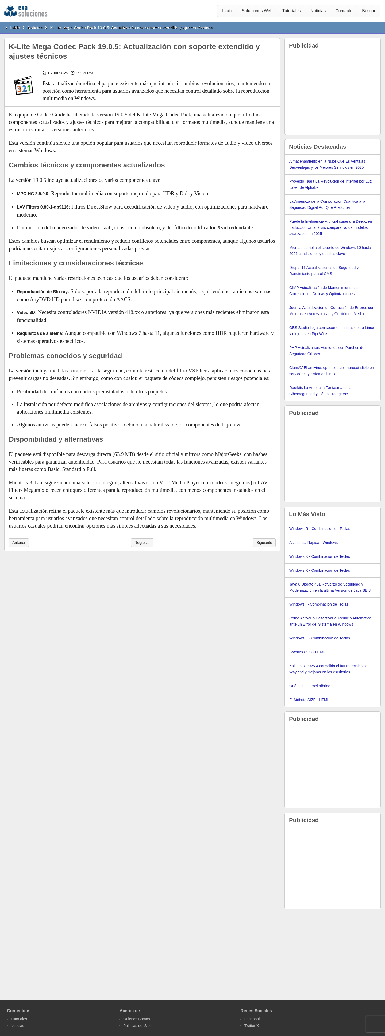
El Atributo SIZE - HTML (309, 700)
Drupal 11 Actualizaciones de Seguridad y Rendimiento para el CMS (324, 270)
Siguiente (264, 542)
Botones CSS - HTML (307, 652)
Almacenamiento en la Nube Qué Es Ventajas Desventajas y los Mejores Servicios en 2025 (327, 164)
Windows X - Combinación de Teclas (319, 570)
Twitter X (251, 1025)
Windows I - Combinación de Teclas (319, 604)
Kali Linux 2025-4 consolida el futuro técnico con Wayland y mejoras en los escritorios (329, 669)
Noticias (318, 11)
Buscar (368, 11)
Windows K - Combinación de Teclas (319, 556)
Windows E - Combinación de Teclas (319, 638)
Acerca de (130, 1010)
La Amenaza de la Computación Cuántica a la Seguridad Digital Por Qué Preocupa (327, 204)
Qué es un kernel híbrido (309, 686)
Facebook (252, 1019)
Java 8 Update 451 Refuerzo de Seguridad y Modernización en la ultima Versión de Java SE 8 (330, 587)
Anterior (18, 542)
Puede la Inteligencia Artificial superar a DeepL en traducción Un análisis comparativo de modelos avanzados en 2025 (330, 227)
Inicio (227, 11)
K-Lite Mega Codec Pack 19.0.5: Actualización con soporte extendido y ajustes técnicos (131, 27)
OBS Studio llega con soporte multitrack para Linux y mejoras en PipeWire (331, 330)
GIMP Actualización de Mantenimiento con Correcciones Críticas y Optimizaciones (324, 290)
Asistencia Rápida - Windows (313, 542)
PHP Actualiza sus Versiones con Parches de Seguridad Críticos (326, 351)
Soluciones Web (257, 11)
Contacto (343, 11)
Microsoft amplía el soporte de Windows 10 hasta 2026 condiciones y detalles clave (330, 250)
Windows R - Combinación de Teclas (319, 529)
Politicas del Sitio (137, 1025)
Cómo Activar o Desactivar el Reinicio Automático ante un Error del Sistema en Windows (330, 621)
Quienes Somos (136, 1019)
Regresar (142, 542)
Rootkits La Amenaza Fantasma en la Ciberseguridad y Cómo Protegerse (320, 391)
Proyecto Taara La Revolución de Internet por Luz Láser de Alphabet (330, 184)
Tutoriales (291, 11)
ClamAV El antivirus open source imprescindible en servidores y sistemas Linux (331, 371)
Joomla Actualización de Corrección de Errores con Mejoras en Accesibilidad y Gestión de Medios (331, 310)
